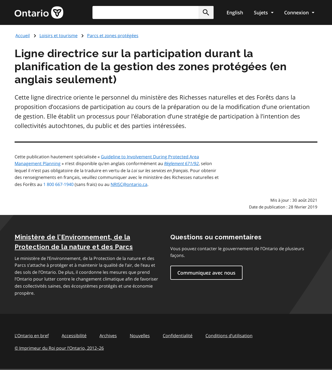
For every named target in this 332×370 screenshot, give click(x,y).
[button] (206, 12)
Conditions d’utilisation (229, 336)
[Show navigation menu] (264, 12)
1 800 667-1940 (58, 184)
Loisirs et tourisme (58, 35)
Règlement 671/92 (181, 163)
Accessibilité (74, 336)
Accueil (22, 35)
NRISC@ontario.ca (129, 184)
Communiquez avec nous (206, 272)
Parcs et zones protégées (112, 35)
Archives (108, 336)
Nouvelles (140, 336)
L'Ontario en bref (32, 336)
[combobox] (153, 12)
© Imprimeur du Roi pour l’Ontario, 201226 (59, 348)
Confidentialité (177, 336)
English (235, 12)
